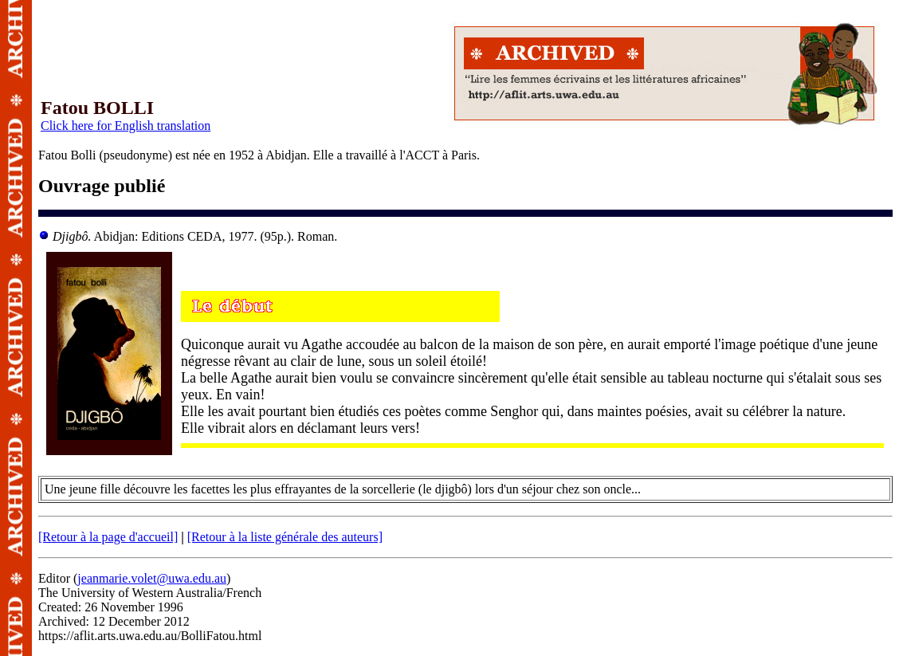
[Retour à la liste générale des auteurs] (285, 537)
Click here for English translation (125, 125)
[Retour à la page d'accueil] (108, 537)
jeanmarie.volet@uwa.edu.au (151, 578)
